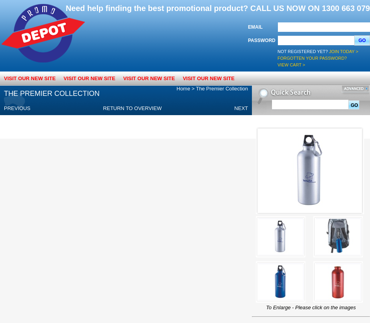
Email (255, 27)
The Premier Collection (222, 89)
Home (184, 89)
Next (241, 108)
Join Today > (343, 51)
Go (362, 40)
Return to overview (132, 108)
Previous (17, 108)
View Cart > (291, 64)
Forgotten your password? (312, 58)
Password (262, 40)
